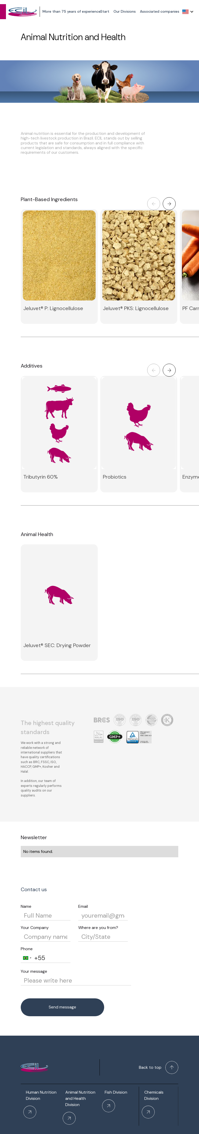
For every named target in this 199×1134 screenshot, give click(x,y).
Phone (27, 949)
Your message (34, 971)
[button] (188, 11)
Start (104, 11)
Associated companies (159, 11)
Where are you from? (98, 927)
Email (83, 906)
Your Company (35, 927)
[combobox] (27, 958)
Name (26, 906)
